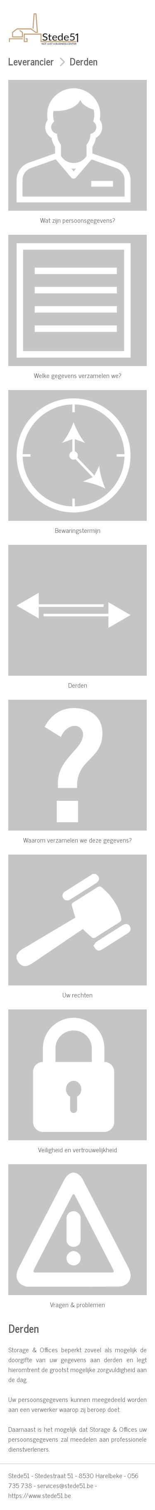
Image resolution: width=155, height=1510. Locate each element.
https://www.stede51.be (39, 1495)
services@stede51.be (65, 1485)
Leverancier (31, 61)
